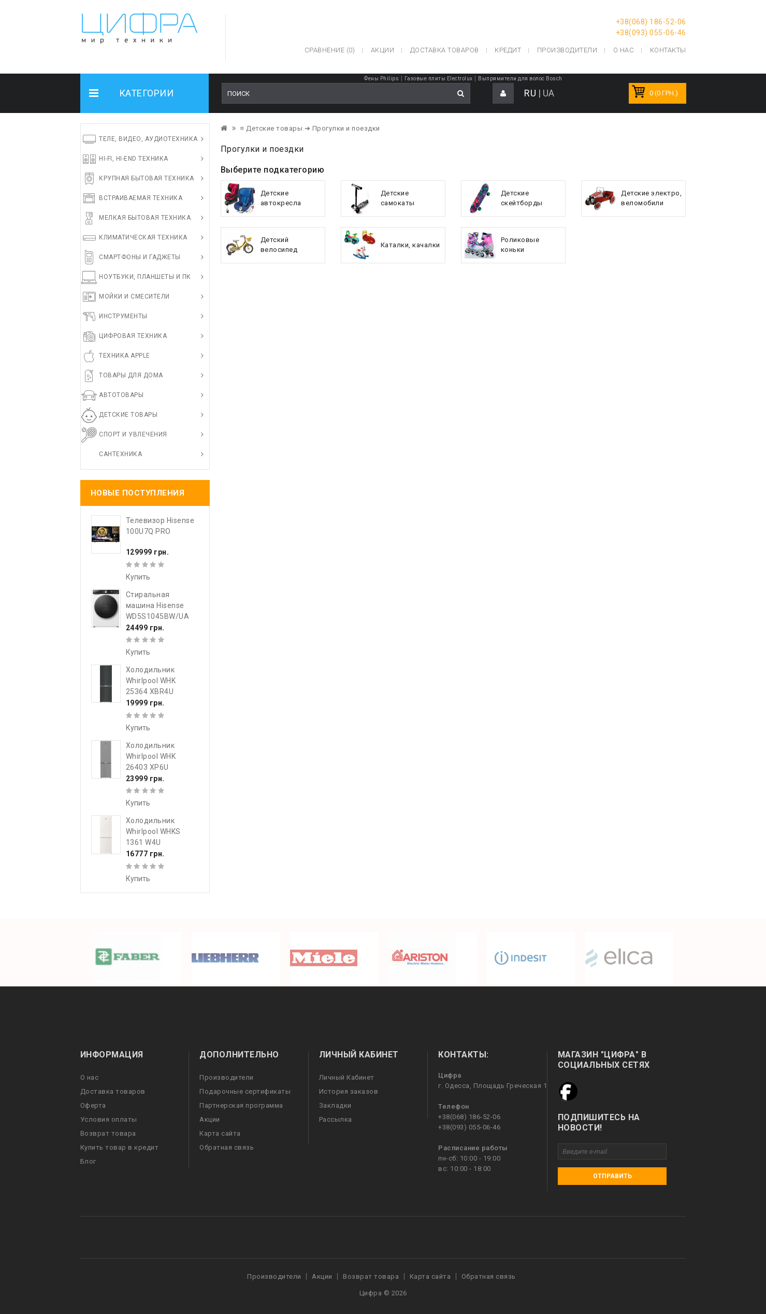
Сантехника (120, 454)
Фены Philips (381, 78)
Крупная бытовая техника (146, 178)
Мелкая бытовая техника (145, 217)
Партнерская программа (241, 1105)
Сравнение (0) (330, 50)
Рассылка (335, 1119)
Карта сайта (220, 1133)
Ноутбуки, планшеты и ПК (145, 276)
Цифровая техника (133, 336)
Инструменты (123, 316)
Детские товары (128, 414)
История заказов (349, 1091)
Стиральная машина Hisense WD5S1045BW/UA (158, 605)
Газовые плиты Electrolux (438, 78)
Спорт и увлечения (133, 434)
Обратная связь (226, 1147)
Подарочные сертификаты (245, 1091)
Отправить (612, 1176)
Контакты (668, 50)
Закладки (335, 1105)
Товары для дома (131, 375)
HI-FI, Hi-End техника (133, 158)
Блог (88, 1161)
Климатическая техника (143, 237)
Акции (209, 1119)
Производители (567, 50)
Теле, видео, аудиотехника (148, 139)
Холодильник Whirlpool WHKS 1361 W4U (153, 831)
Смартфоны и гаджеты (140, 257)
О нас (89, 1077)
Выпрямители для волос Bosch (520, 78)
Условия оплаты (108, 1119)
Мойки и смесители (134, 296)
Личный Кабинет (346, 1077)
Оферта (93, 1105)
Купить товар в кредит (119, 1147)
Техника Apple (124, 355)
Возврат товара (108, 1133)
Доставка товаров (113, 1091)
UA (549, 93)
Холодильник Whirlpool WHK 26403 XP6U (151, 756)
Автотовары (121, 395)
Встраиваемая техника (140, 198)
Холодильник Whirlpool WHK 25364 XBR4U (151, 681)
